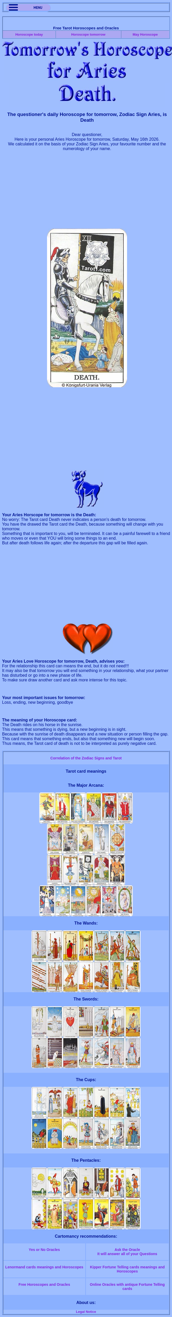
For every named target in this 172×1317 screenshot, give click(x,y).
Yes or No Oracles (44, 1250)
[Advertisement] (87, 192)
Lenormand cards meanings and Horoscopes (44, 1267)
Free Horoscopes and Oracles (44, 1284)
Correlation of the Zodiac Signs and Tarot (86, 758)
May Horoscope (145, 34)
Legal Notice (86, 1312)
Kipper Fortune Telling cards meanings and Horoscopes (127, 1269)
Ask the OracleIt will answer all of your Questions (127, 1252)
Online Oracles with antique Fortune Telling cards (127, 1286)
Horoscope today (29, 34)
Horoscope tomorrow (88, 34)
